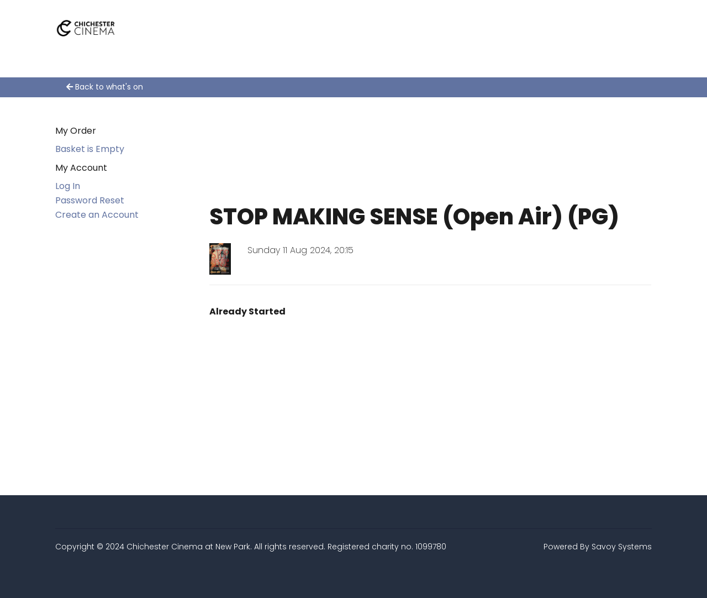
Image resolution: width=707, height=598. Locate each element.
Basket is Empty (89, 149)
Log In (67, 186)
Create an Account (97, 214)
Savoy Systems (622, 546)
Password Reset (89, 200)
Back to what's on (104, 86)
